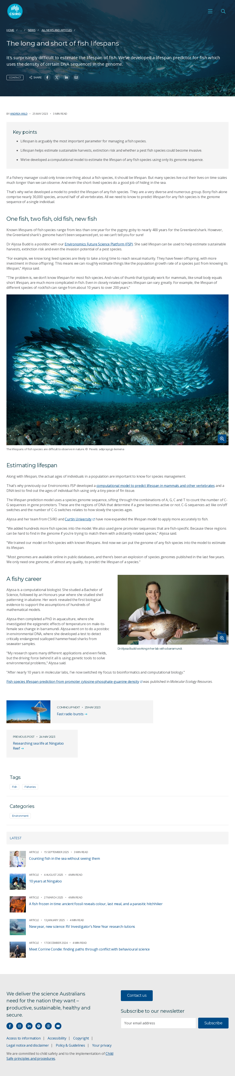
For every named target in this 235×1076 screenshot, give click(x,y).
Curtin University (80, 519)
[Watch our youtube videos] (58, 996)
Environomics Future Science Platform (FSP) (99, 244)
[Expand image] (117, 369)
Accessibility (57, 1009)
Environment (20, 786)
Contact (15, 77)
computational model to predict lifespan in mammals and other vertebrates (155, 485)
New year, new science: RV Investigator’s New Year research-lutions (82, 897)
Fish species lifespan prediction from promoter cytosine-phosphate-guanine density (74, 681)
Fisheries (30, 757)
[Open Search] (223, 11)
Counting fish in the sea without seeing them (64, 829)
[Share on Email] (76, 77)
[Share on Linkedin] (66, 77)
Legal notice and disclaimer (27, 1016)
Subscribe (213, 993)
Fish (14, 757)
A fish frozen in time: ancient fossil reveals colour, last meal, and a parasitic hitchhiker (96, 874)
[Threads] (48, 996)
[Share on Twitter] (56, 77)
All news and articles (57, 30)
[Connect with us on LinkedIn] (29, 996)
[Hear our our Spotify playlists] (38, 996)
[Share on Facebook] (47, 77)
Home (10, 30)
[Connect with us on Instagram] (19, 996)
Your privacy (102, 1016)
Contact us (137, 966)
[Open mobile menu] (210, 11)
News (32, 30)
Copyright (81, 1009)
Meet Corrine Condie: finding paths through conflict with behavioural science (89, 919)
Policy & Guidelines (70, 1016)
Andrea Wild (18, 114)
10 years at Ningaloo (45, 851)
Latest (16, 809)
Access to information (23, 1009)
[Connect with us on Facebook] (9, 996)
